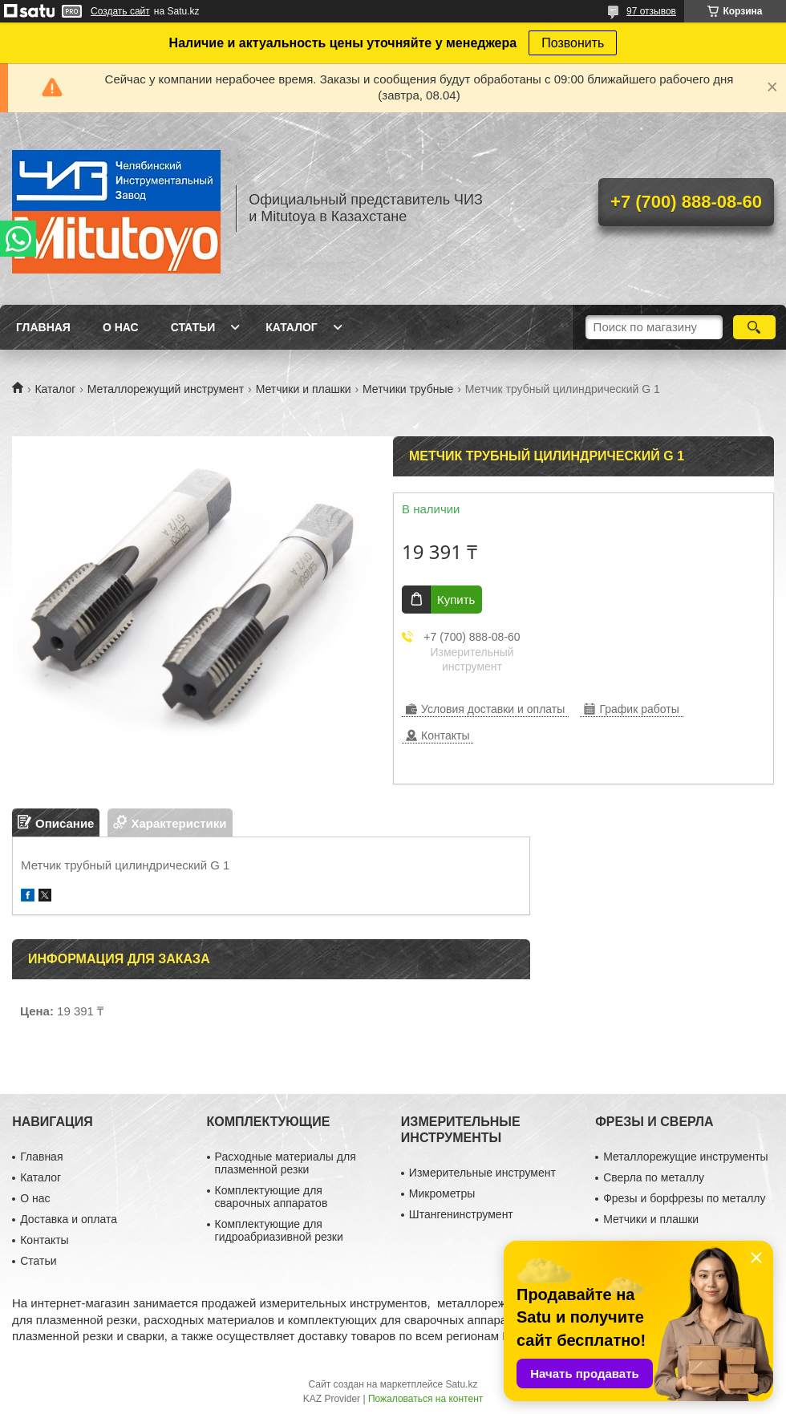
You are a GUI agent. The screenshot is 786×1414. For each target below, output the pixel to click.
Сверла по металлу (653, 1177)
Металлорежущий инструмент (165, 389)
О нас (121, 327)
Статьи (193, 327)
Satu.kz (461, 1384)
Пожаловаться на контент (425, 1398)
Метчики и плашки (303, 389)
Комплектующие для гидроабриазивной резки (279, 1230)
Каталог (291, 327)
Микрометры (442, 1193)
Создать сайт (120, 11)
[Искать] (754, 327)
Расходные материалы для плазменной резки (285, 1163)
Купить (456, 599)
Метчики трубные (408, 389)
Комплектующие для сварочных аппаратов (271, 1196)
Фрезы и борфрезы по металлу (684, 1198)
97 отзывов (651, 11)
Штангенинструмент (461, 1214)
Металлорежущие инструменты (685, 1156)
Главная (43, 327)
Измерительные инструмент (482, 1172)
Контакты (44, 1240)
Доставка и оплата (68, 1219)
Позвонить (572, 43)
